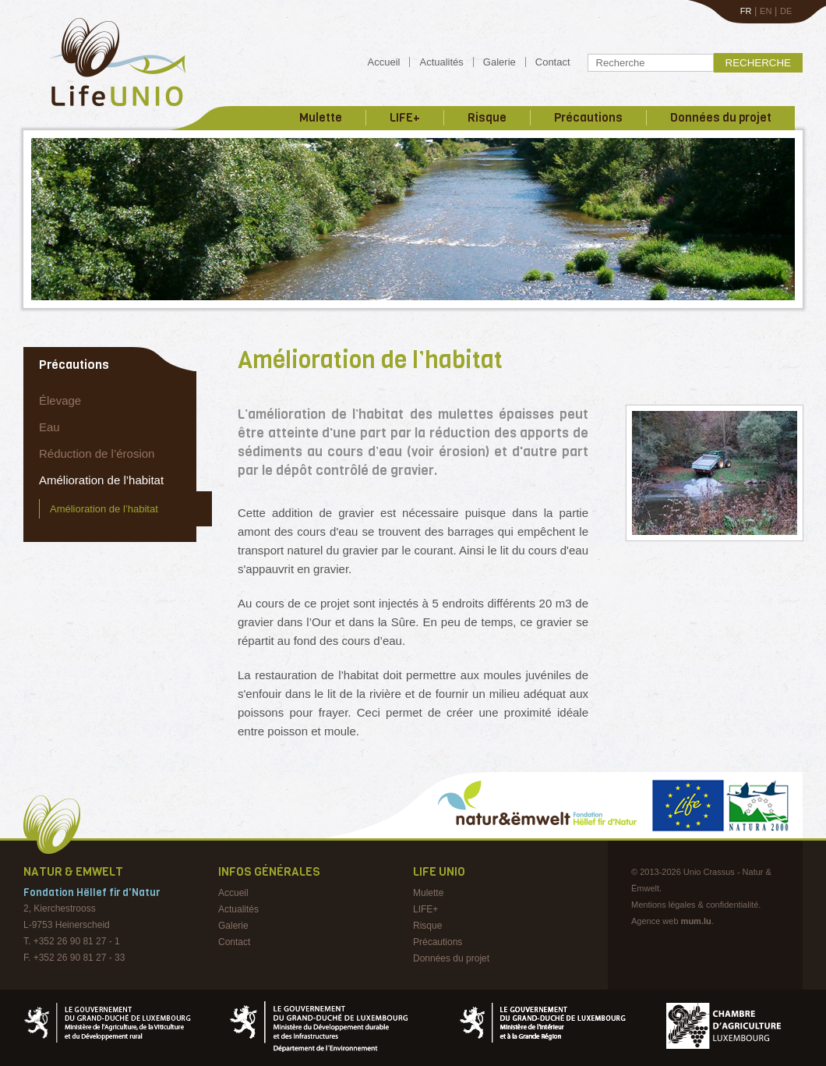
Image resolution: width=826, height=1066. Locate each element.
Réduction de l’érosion (96, 453)
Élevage (60, 400)
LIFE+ (405, 118)
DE (786, 11)
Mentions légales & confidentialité (694, 904)
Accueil (384, 62)
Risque (487, 118)
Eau (49, 427)
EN (765, 11)
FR (746, 11)
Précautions (588, 118)
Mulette (320, 118)
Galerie (499, 62)
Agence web (655, 921)
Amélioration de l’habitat (101, 480)
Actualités (441, 62)
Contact (552, 62)
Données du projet (720, 118)
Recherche (758, 63)
